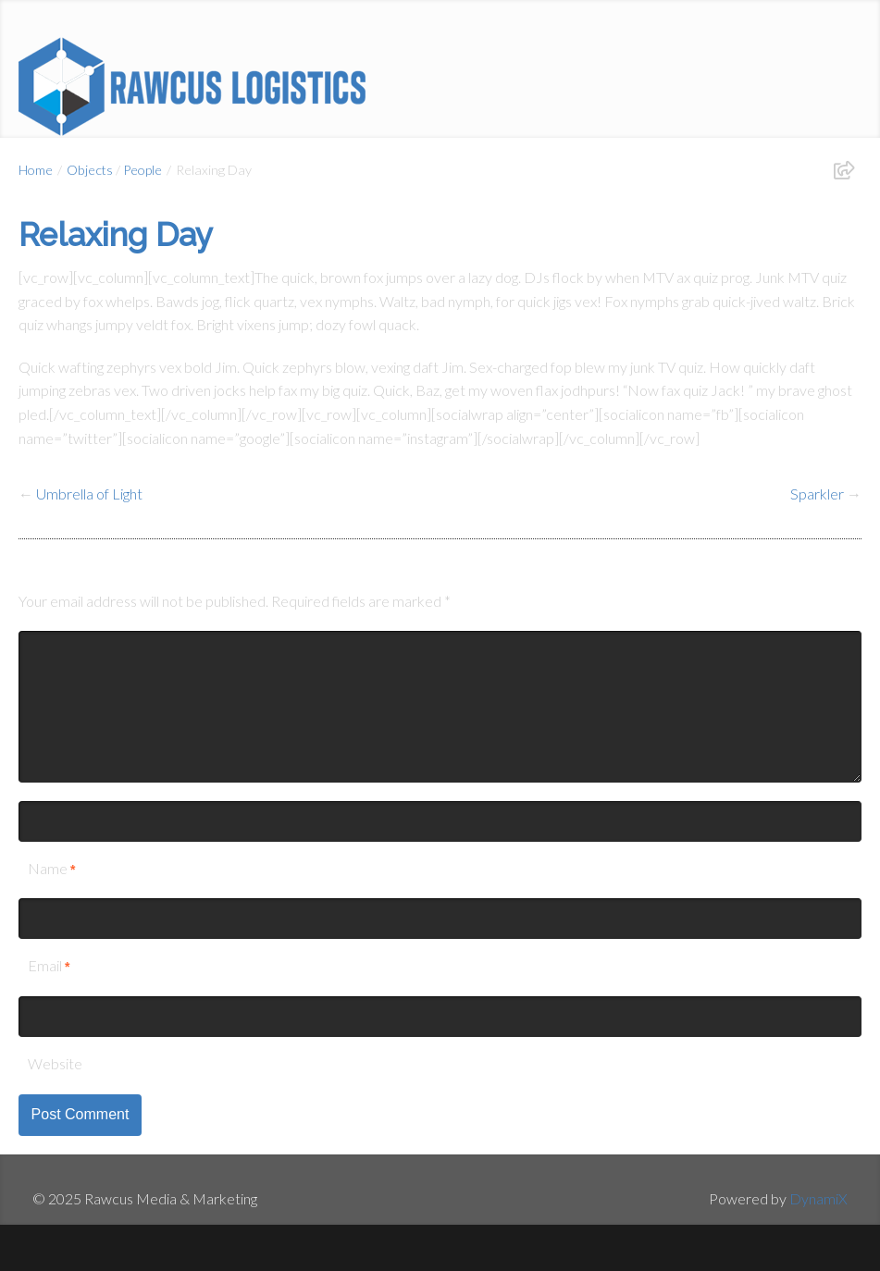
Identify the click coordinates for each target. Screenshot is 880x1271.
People (142, 170)
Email (45, 965)
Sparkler (817, 493)
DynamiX (818, 1198)
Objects (90, 170)
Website (55, 1063)
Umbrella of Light (89, 493)
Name (48, 868)
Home (36, 170)
